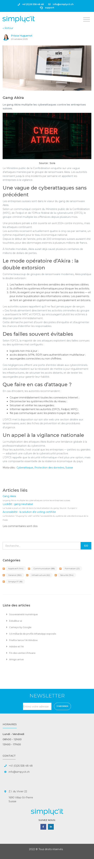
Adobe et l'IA (15, 646)
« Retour (8, 28)
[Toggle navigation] (87, 19)
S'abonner (62, 706)
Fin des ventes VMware (20, 652)
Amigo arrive (15, 659)
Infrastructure (41, 575)
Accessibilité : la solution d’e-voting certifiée (29, 512)
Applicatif (15, 568)
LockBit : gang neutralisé (18, 504)
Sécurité (66, 575)
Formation (72, 568)
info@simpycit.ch (19, 771)
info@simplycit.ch (60, 4)
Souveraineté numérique (22, 614)
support (47, 7)
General (15, 575)
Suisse (69, 467)
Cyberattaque (25, 467)
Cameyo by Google (18, 627)
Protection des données (49, 467)
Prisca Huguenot (21, 35)
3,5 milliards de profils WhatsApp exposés (31, 633)
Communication (44, 568)
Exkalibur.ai (14, 620)
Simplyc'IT (15, 581)
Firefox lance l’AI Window (22, 640)
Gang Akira (13, 97)
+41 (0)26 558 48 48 (31, 4)
